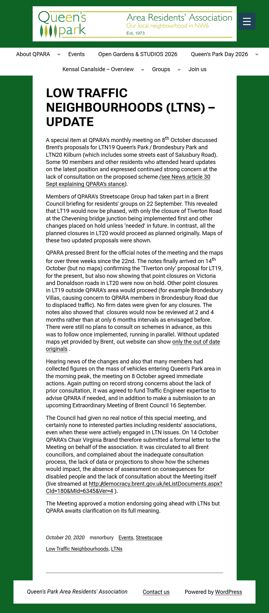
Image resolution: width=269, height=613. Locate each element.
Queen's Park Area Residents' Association (77, 591)
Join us (198, 69)
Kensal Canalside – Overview (98, 69)
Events (76, 54)
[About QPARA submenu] (59, 54)
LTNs (116, 549)
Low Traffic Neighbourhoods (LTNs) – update (130, 107)
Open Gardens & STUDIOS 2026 (137, 54)
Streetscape (149, 538)
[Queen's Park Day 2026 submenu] (257, 54)
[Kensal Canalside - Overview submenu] (142, 69)
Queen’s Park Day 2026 (219, 54)
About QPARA (33, 54)
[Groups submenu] (179, 69)
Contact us (156, 592)
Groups (161, 69)
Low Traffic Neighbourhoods (77, 549)
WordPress (228, 592)
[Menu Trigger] (247, 21)
